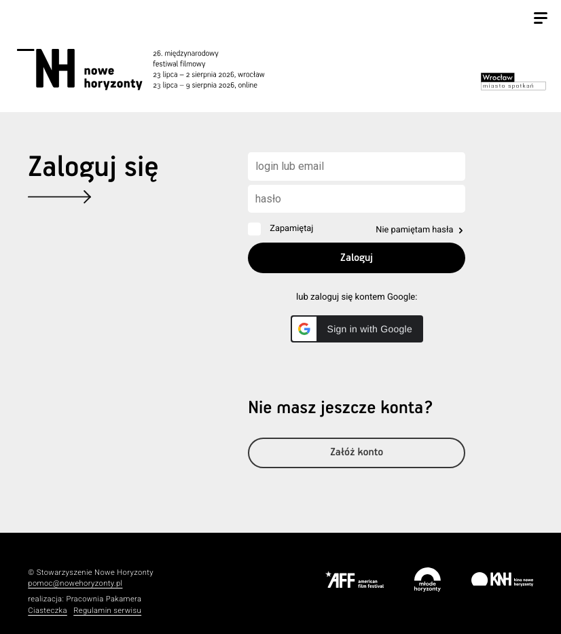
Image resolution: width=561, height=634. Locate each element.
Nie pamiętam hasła (414, 230)
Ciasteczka (47, 610)
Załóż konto (356, 453)
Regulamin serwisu (107, 610)
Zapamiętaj (291, 229)
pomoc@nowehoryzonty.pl (75, 583)
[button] (357, 328)
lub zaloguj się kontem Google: (356, 297)
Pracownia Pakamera (103, 599)
